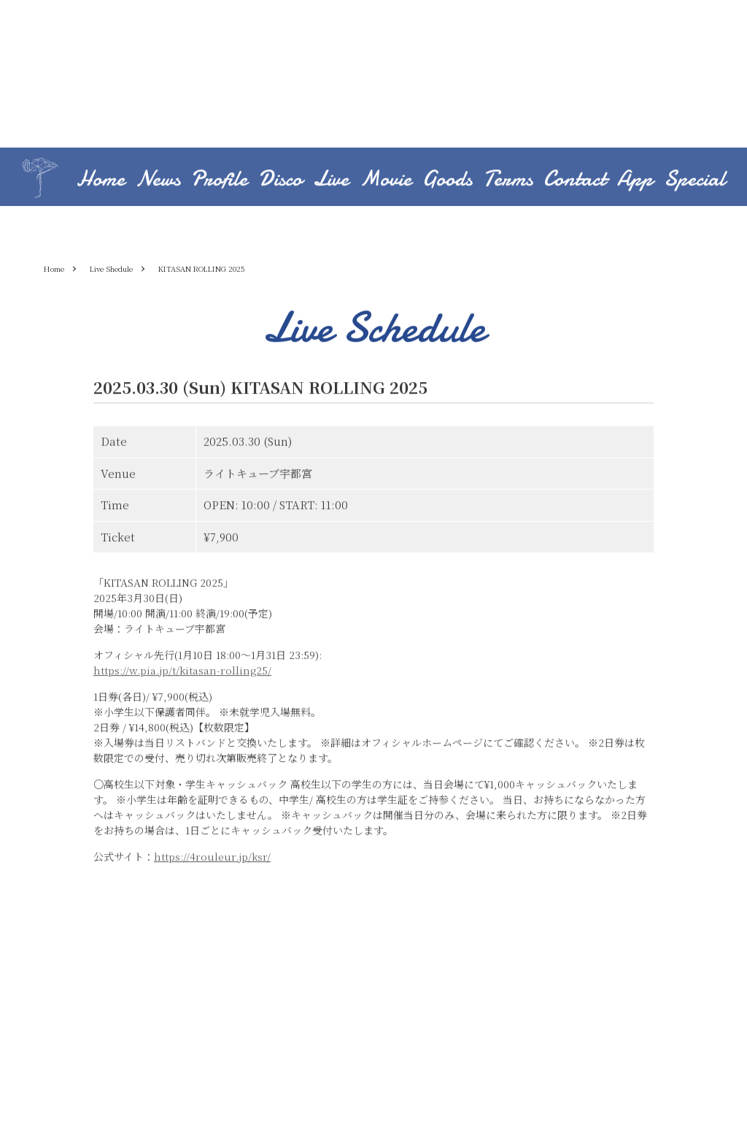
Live (331, 180)
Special (694, 180)
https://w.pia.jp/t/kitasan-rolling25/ (182, 671)
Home (101, 180)
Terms (508, 180)
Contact (574, 180)
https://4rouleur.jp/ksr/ (212, 857)
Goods (447, 180)
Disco (280, 180)
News (158, 180)
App (635, 180)
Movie (385, 180)
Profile (219, 180)
